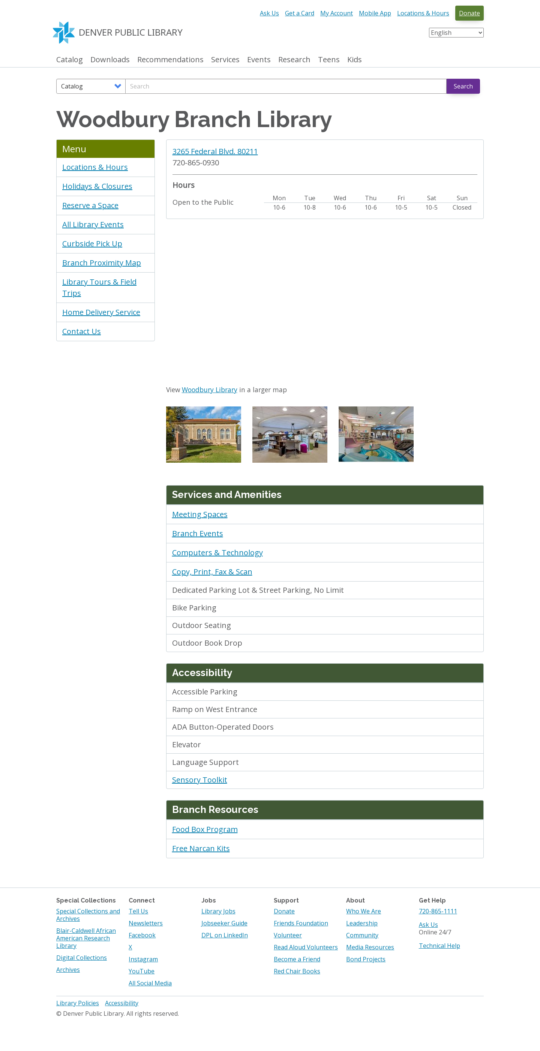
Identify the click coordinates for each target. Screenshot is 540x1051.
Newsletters (146, 923)
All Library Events (93, 224)
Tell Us (138, 911)
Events (259, 59)
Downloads (110, 59)
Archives (68, 970)
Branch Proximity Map (101, 263)
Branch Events (197, 533)
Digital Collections (81, 958)
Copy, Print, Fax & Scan (212, 572)
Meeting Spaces (200, 514)
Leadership (362, 923)
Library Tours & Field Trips (99, 287)
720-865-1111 (438, 911)
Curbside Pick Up (92, 243)
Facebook (142, 935)
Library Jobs (218, 911)
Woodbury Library (209, 389)
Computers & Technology (217, 552)
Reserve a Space (90, 205)
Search (463, 86)
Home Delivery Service (101, 312)
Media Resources (370, 947)
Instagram (143, 959)
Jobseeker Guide (224, 923)
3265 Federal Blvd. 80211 (215, 151)
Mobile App (375, 13)
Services (225, 59)
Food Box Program (205, 829)
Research (294, 59)
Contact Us (81, 331)
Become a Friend (297, 959)
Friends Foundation (301, 923)
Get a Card (299, 13)
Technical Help (439, 946)
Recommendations (170, 59)
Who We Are (363, 911)
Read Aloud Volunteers (306, 947)
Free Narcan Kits (201, 848)
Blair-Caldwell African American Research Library (86, 938)
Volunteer (288, 935)
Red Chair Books (297, 971)
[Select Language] (456, 32)
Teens (329, 59)
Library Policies (77, 1003)
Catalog (69, 59)
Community (362, 935)
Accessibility (121, 1003)
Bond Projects (366, 959)
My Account (336, 13)
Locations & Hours (423, 13)
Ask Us (269, 13)
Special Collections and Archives (88, 915)
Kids (354, 59)
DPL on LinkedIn (224, 935)
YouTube (141, 971)
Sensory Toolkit (199, 780)
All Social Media (150, 983)
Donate (469, 13)
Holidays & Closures (97, 186)
